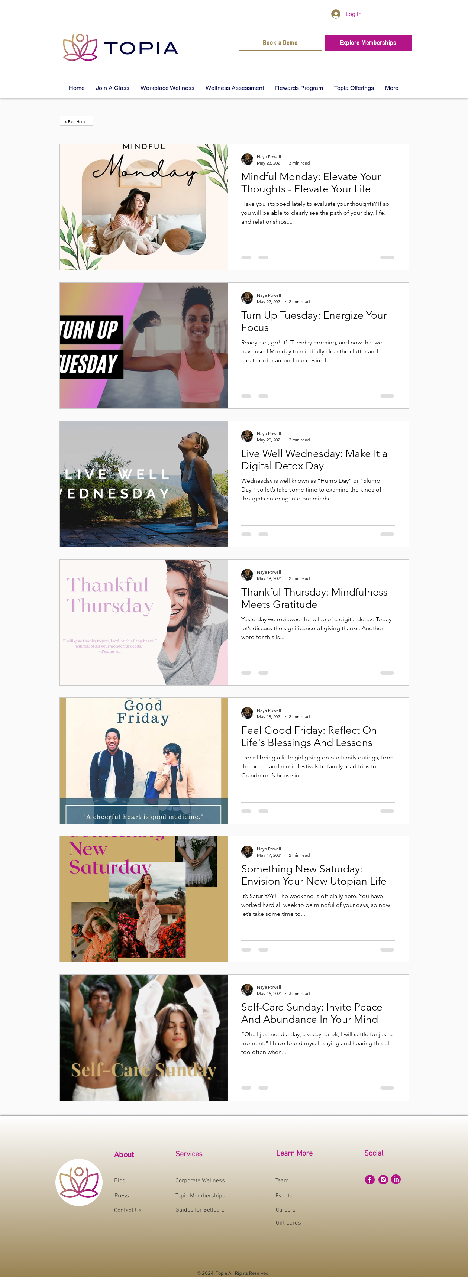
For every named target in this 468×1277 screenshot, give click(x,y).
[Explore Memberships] (368, 43)
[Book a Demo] (280, 43)
